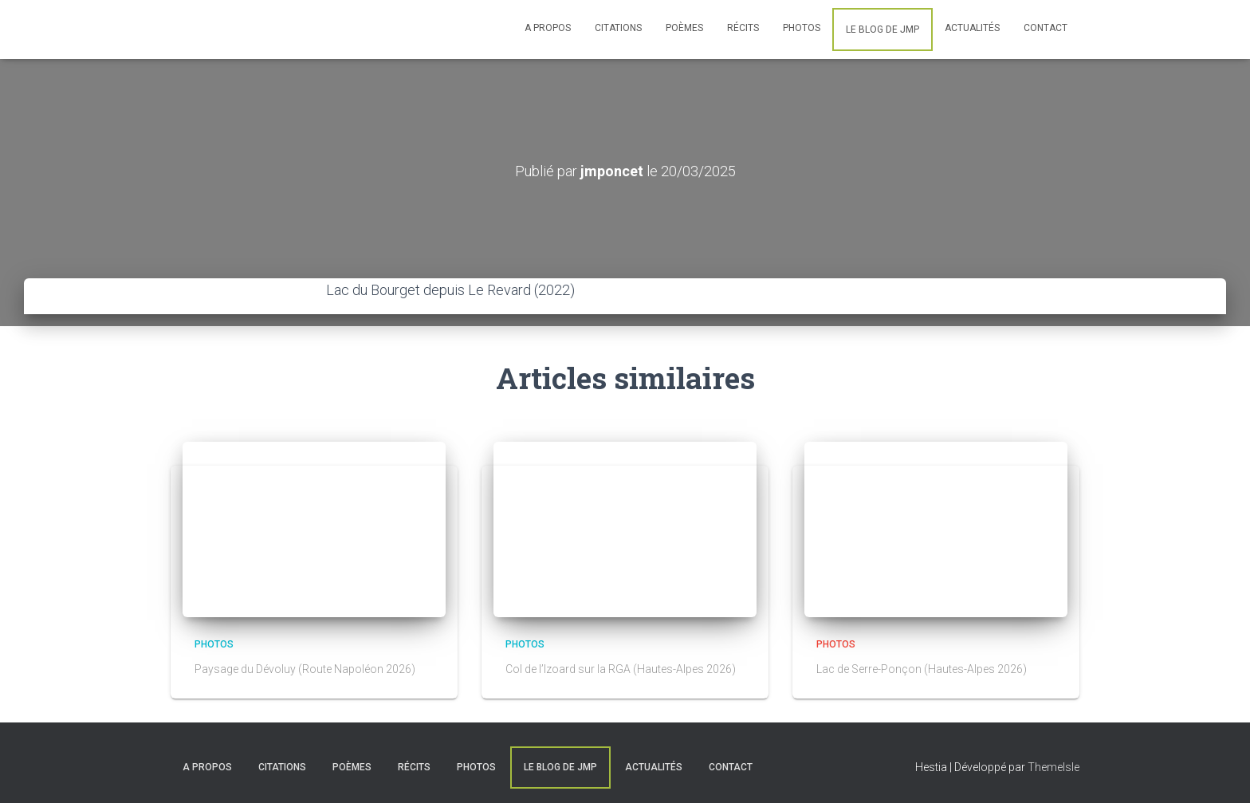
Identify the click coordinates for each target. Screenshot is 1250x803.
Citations (618, 27)
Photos (801, 27)
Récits (743, 27)
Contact (1045, 27)
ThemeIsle (1053, 767)
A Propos (548, 27)
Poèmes (684, 27)
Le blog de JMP (882, 29)
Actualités (972, 27)
